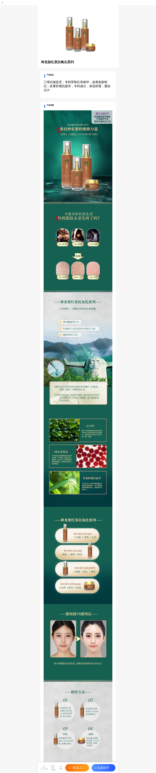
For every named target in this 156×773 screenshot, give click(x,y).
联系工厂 (76, 767)
